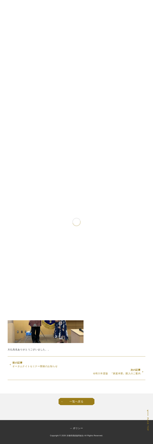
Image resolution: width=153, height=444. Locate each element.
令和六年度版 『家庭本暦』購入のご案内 (117, 373)
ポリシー (78, 428)
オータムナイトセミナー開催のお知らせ (35, 366)
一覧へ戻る (76, 401)
